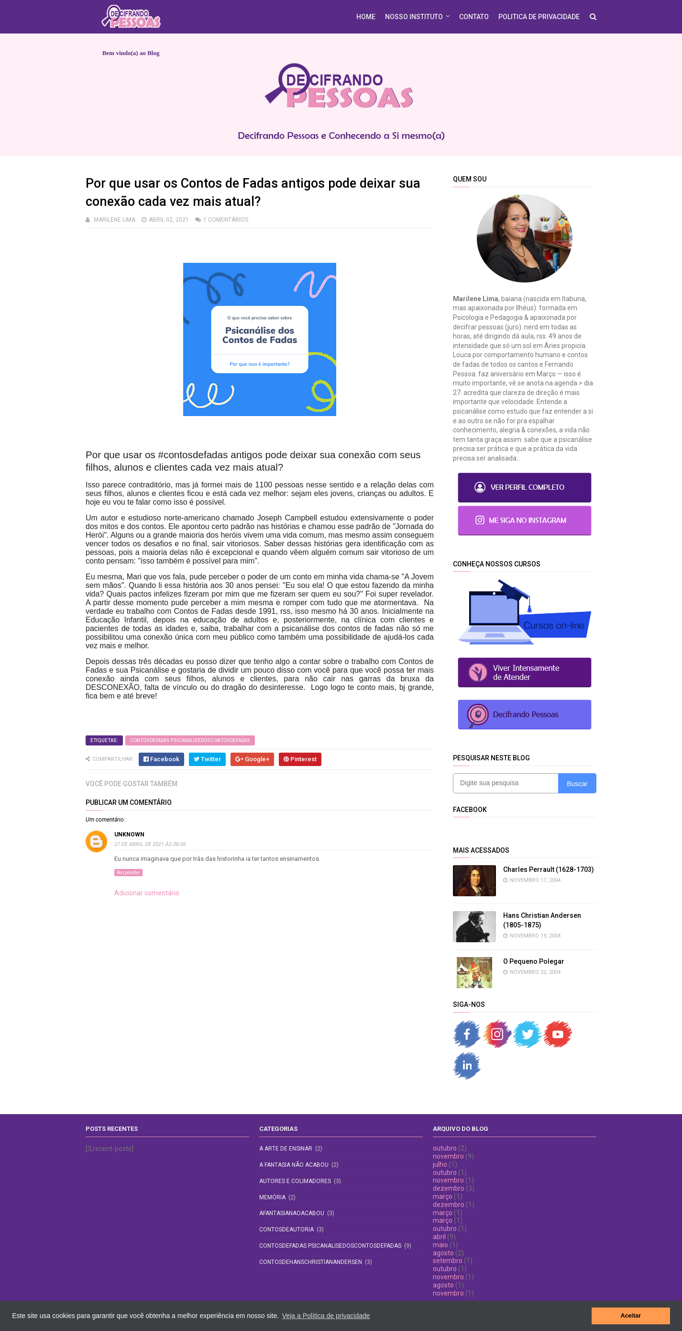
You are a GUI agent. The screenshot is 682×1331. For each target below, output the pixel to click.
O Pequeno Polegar (533, 961)
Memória (272, 1197)
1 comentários (225, 219)
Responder (128, 872)
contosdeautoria (286, 1229)
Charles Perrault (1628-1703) (548, 869)
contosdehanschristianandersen (310, 1262)
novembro (448, 1156)
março (442, 1196)
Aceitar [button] (630, 1315)
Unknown (129, 834)
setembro (447, 1260)
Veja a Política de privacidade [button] (326, 1316)
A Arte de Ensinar (285, 1148)
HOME (365, 17)
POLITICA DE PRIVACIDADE (539, 17)
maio (440, 1245)
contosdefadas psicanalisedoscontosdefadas (190, 740)
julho (440, 1164)
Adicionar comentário (146, 893)
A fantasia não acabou (294, 1165)
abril (439, 1237)
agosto (443, 1253)
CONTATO (474, 17)
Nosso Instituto (414, 17)
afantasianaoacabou (291, 1213)
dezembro (448, 1188)
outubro (445, 1148)
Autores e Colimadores (295, 1181)
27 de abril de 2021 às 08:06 (150, 844)
